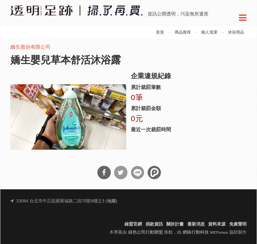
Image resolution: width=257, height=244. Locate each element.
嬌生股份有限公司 (30, 47)
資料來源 (217, 224)
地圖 (111, 201)
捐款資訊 (154, 224)
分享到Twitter (120, 172)
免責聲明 (238, 224)
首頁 (160, 32)
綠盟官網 (133, 224)
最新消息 (196, 224)
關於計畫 (175, 224)
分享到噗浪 (154, 172)
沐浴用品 (236, 32)
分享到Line (137, 172)
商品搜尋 (183, 32)
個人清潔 (209, 32)
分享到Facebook (104, 172)
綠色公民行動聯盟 (145, 232)
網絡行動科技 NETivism (205, 232)
